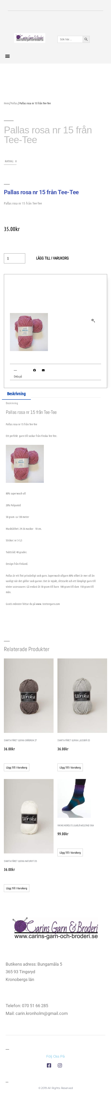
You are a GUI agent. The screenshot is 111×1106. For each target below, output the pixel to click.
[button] (7, 56)
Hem (6, 103)
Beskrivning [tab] (16, 393)
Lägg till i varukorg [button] (16, 767)
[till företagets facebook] (50, 1065)
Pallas (14, 103)
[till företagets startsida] (56, 929)
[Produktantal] (14, 258)
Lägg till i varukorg (52, 258)
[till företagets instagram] (60, 1065)
